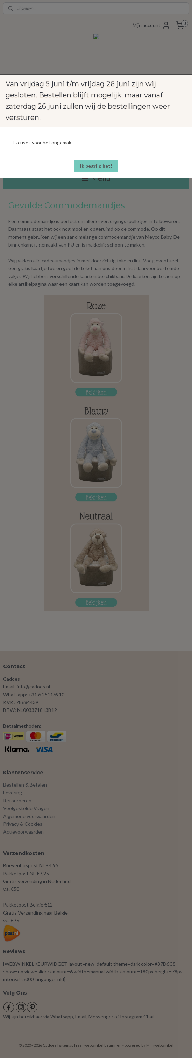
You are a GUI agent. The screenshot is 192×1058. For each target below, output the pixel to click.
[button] (96, 166)
